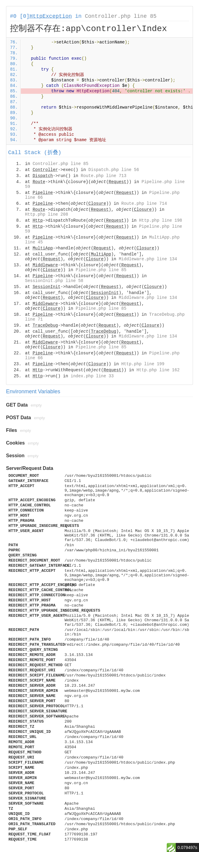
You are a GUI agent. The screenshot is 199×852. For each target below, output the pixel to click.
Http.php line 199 (142, 364)
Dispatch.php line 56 (113, 169)
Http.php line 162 (158, 370)
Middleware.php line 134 (148, 259)
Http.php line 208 (46, 214)
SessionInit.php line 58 (54, 280)
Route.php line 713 (103, 175)
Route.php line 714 (144, 203)
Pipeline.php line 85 (101, 270)
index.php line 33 (92, 376)
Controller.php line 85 (120, 16)
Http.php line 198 (160, 220)
